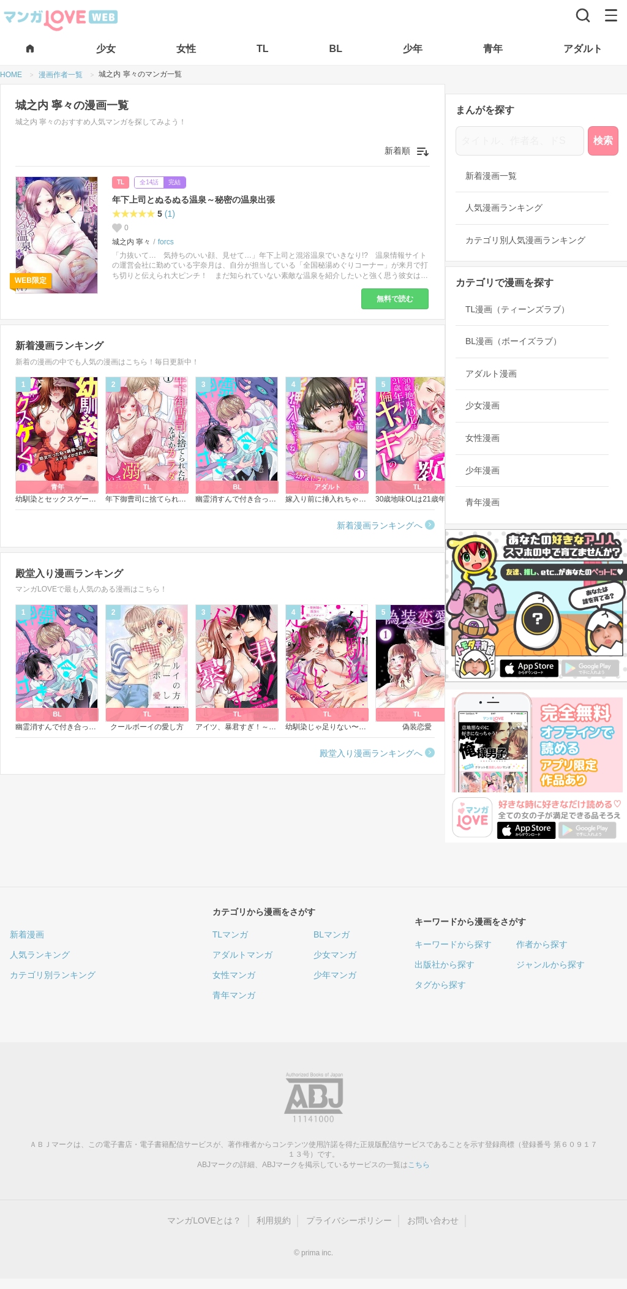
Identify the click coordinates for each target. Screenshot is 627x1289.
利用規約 (274, 1220)
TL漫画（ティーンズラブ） (517, 309)
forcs (166, 242)
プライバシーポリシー (349, 1220)
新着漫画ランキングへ (379, 525)
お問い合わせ (433, 1220)
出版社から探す (445, 964)
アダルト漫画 (491, 373)
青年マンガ (233, 995)
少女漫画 (482, 405)
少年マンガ (335, 975)
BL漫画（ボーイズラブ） (513, 341)
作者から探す (542, 944)
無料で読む (395, 299)
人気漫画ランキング (504, 207)
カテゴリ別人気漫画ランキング (525, 240)
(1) (170, 214)
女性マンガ (233, 975)
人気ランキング (40, 955)
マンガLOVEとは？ (204, 1220)
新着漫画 (27, 934)
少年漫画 (482, 470)
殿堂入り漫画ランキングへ (371, 753)
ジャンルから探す (550, 964)
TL (120, 182)
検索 (603, 140)
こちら (419, 1164)
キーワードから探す (453, 944)
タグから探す (440, 985)
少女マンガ (335, 955)
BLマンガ (332, 934)
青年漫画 (482, 502)
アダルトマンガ (242, 955)
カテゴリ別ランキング (53, 975)
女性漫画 (482, 438)
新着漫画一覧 (491, 176)
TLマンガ (230, 934)
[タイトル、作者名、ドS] (520, 141)
